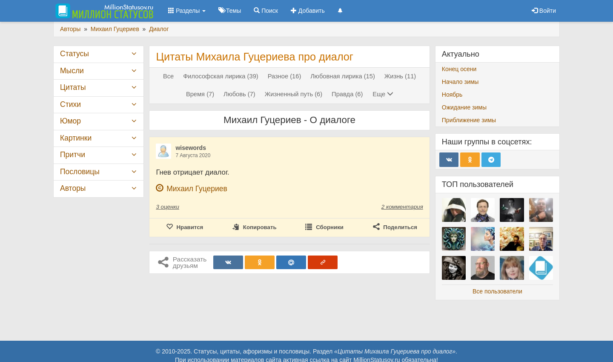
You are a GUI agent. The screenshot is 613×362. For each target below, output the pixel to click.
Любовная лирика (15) (342, 76)
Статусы (74, 53)
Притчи (72, 154)
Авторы (73, 188)
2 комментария (402, 207)
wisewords (190, 147)
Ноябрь (452, 94)
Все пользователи (497, 291)
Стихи (70, 104)
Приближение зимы (469, 120)
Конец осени (459, 69)
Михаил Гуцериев (196, 188)
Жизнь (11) (400, 76)
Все (168, 76)
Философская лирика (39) (220, 76)
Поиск (266, 10)
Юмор (70, 121)
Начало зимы (460, 81)
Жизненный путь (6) (294, 94)
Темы (229, 10)
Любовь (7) (239, 94)
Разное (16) (284, 76)
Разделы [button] (187, 10)
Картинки (76, 138)
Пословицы (80, 171)
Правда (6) (347, 94)
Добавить (308, 10)
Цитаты (73, 87)
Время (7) (200, 94)
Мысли (72, 70)
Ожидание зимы (464, 107)
